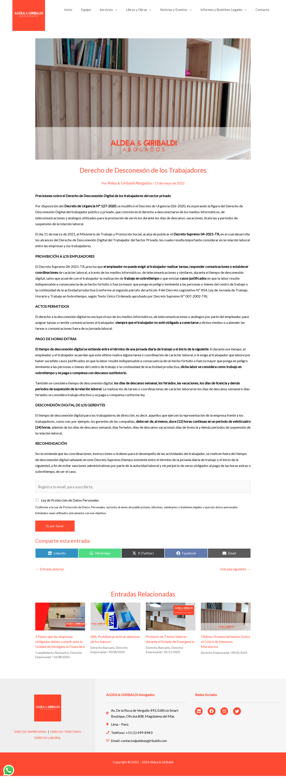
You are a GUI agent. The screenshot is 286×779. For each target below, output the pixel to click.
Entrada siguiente (235, 572)
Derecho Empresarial (215, 655)
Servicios (116, 11)
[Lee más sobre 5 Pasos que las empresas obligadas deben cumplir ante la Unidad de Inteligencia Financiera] (60, 619)
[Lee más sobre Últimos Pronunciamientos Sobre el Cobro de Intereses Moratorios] (226, 619)
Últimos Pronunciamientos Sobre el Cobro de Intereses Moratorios (225, 644)
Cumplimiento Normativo (52, 655)
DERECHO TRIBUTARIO (67, 735)
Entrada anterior (50, 572)
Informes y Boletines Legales (225, 11)
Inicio (82, 11)
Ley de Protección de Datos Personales (70, 503)
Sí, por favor (55, 529)
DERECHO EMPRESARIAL (29, 735)
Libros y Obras (144, 11)
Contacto (263, 11)
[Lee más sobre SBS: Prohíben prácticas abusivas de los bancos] (115, 619)
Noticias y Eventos (179, 11)
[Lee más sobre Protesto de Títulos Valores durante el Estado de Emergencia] (171, 619)
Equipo (98, 11)
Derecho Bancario (103, 650)
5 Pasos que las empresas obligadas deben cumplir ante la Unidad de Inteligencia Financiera (60, 644)
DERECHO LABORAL (47, 740)
